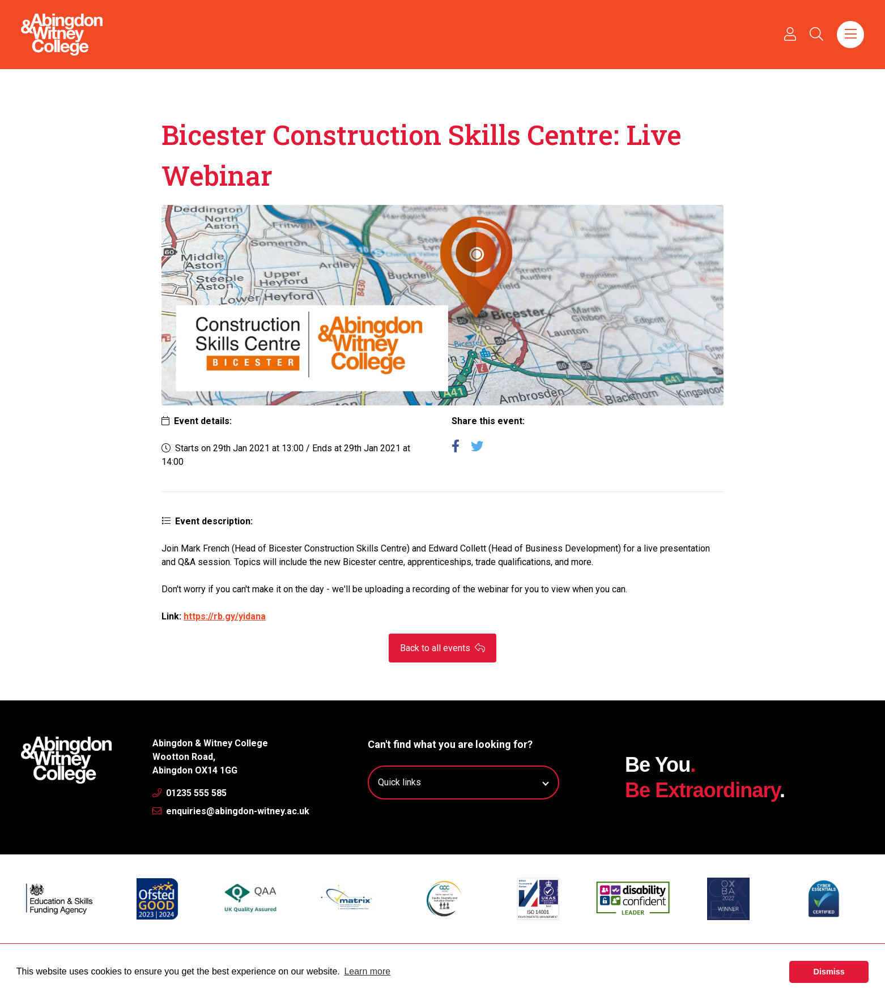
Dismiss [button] (829, 971)
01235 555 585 (189, 793)
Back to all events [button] (442, 648)
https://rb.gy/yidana (225, 616)
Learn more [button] (367, 971)
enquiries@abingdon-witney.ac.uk (230, 811)
